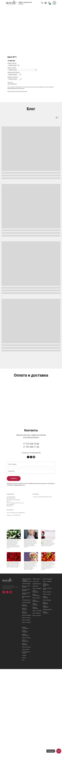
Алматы (21, 4)
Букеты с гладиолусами (25, 726)
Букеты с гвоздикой (47, 670)
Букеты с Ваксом (36, 688)
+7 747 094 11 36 (31, 538)
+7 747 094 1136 (16, 606)
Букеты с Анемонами (35, 695)
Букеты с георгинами (24, 696)
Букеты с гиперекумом (25, 719)
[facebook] (28, 548)
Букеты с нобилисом (24, 703)
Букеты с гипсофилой (25, 722)
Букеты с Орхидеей (37, 679)
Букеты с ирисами (26, 728)
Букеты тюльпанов (26, 738)
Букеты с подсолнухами (25, 731)
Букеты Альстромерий (36, 686)
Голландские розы (26, 691)
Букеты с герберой (47, 672)
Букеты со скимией (26, 713)
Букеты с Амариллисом (36, 692)
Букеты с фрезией (37, 704)
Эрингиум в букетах (47, 700)
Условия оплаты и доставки (26, 743)
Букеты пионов (25, 740)
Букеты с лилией (46, 685)
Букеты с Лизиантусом (36, 682)
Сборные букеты (36, 670)
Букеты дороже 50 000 (26, 688)
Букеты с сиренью (26, 711)
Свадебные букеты (37, 674)
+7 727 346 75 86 (31, 535)
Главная (24, 748)
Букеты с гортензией (24, 735)
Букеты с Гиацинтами (45, 697)
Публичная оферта (26, 674)
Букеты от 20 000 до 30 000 (26, 681)
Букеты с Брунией (47, 691)
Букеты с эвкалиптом (45, 703)
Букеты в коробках (26, 693)
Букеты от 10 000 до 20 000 (26, 677)
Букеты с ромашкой (26, 706)
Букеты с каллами (47, 682)
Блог (23, 751)
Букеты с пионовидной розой (46, 676)
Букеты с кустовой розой (47, 680)
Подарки (24, 746)
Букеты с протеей (26, 708)
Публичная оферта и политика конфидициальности (26, 671)
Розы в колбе (36, 672)
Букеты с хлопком (37, 706)
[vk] (31, 548)
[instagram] (34, 548)
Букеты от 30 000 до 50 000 (26, 684)
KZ (45, 3)
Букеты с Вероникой (45, 694)
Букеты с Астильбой (45, 688)
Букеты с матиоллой (24, 700)
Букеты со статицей (37, 701)
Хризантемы (35, 677)
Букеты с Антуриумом (35, 699)
